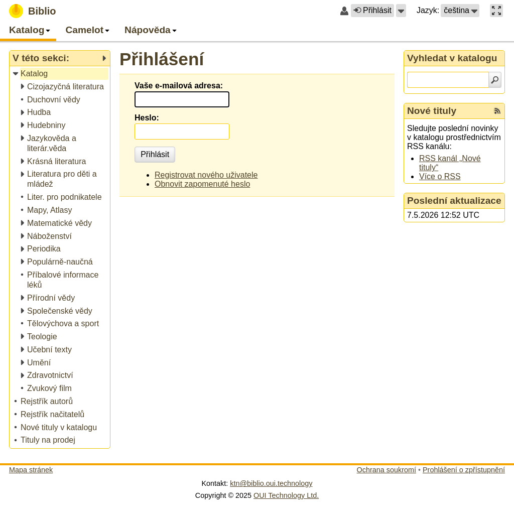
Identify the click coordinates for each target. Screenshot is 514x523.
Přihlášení (161, 59)
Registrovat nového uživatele (206, 175)
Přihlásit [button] (372, 10)
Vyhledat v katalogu (452, 58)
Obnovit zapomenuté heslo (202, 184)
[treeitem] (60, 74)
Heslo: (147, 117)
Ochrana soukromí (386, 470)
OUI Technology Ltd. (286, 495)
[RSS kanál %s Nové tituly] (497, 110)
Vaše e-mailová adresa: (179, 85)
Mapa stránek (31, 470)
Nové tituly (431, 110)
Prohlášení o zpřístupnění (464, 470)
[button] (401, 10)
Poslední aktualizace (454, 200)
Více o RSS (440, 176)
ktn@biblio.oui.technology (271, 483)
